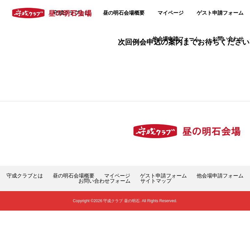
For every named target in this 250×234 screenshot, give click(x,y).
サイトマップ (156, 181)
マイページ (171, 13)
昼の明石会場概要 (124, 13)
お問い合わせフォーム (104, 181)
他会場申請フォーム (175, 39)
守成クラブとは (25, 175)
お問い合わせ (227, 39)
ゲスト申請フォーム (220, 13)
